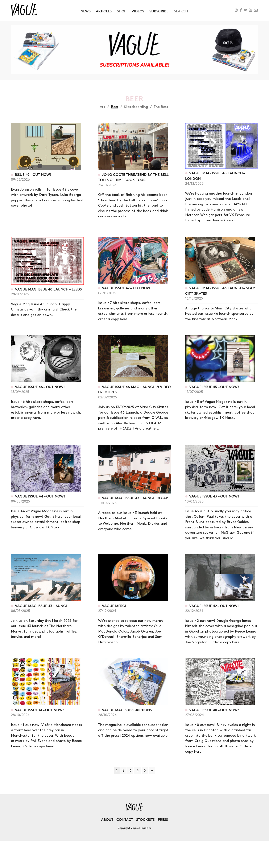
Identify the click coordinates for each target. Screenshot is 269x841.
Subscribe (158, 11)
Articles (104, 11)
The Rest (161, 107)
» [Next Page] (152, 770)
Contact (124, 819)
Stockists (145, 819)
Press (163, 819)
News (85, 11)
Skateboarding (136, 107)
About (107, 819)
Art (102, 107)
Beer (114, 107)
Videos (138, 11)
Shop (121, 11)
